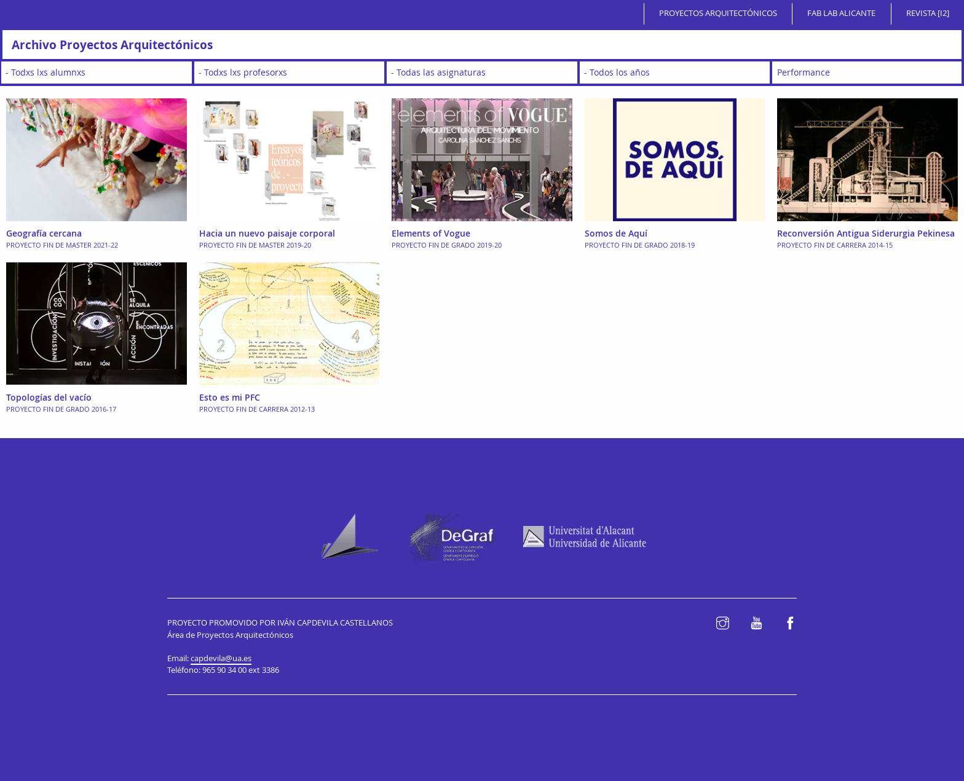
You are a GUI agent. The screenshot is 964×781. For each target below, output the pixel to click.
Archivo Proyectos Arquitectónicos (112, 44)
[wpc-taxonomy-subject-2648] (482, 72)
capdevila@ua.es (221, 658)
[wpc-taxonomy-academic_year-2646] (675, 72)
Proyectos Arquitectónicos (718, 13)
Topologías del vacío (49, 397)
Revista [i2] (927, 13)
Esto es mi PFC (229, 397)
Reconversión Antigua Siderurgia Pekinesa (866, 233)
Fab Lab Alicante (841, 13)
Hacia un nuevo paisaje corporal (267, 233)
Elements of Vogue (431, 233)
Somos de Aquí (616, 233)
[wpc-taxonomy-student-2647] (96, 72)
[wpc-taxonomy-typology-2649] (867, 72)
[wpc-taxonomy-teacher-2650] (289, 72)
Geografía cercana (44, 233)
